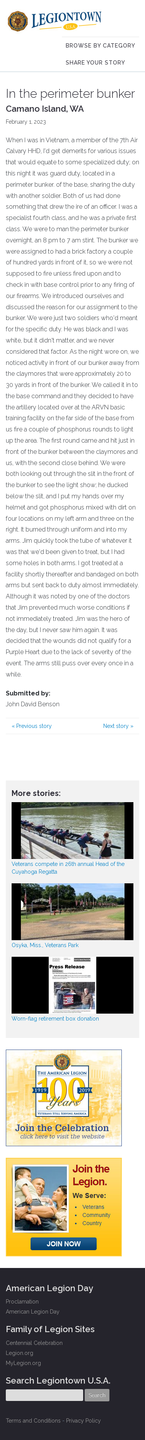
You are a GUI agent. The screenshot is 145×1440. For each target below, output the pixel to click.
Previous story (32, 726)
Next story (118, 726)
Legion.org (19, 1353)
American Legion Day (33, 1312)
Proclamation (22, 1302)
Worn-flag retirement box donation (55, 1019)
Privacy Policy (83, 1421)
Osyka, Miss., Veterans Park (45, 945)
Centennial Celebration (34, 1343)
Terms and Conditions (33, 1421)
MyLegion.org (23, 1363)
